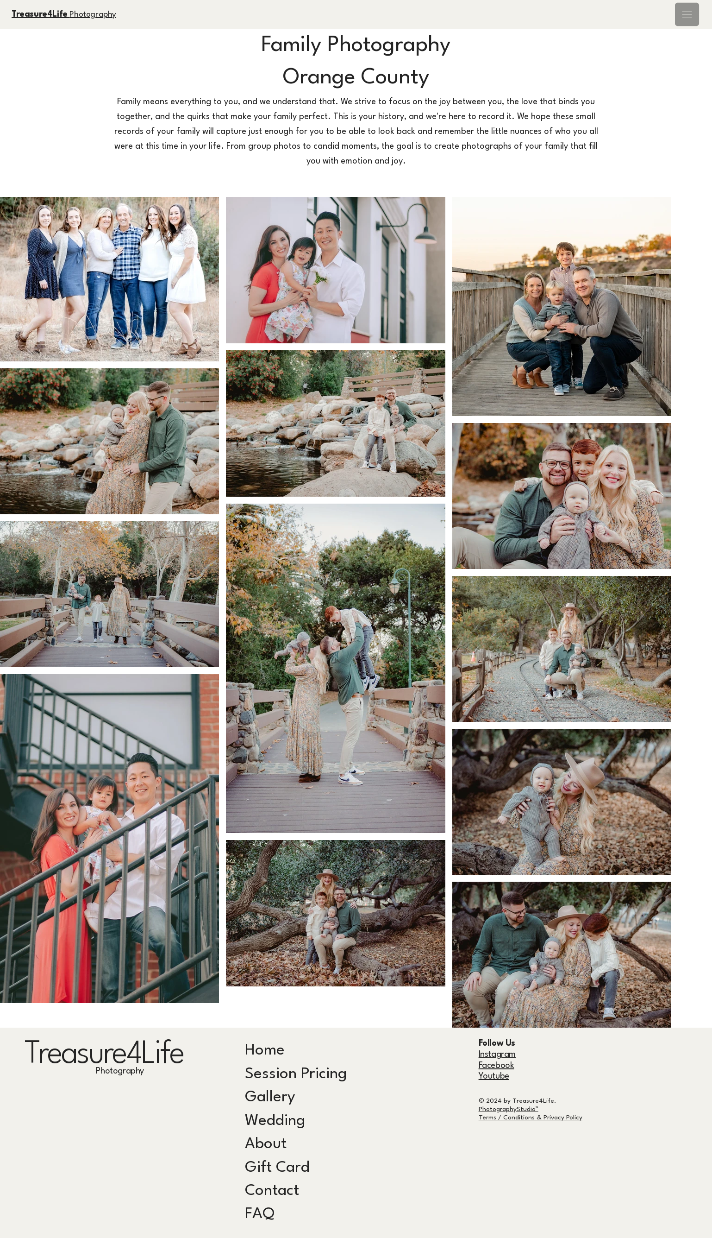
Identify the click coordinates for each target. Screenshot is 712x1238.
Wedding (275, 1121)
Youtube (494, 1076)
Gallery (270, 1097)
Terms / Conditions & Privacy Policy (530, 1117)
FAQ (260, 1214)
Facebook (496, 1065)
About (266, 1144)
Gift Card (277, 1167)
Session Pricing (296, 1074)
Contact (272, 1191)
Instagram (497, 1054)
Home (265, 1050)
